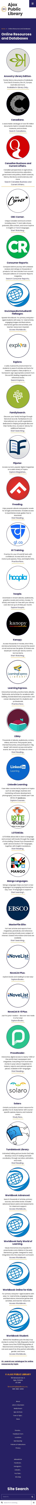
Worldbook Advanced (18, 1195)
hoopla (18, 593)
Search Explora (18, 380)
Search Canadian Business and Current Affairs (18, 183)
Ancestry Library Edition (18, 76)
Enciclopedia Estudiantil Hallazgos (18, 312)
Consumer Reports (18, 262)
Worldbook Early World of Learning (18, 1242)
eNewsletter (18, 1459)
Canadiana (18, 119)
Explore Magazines (18, 472)
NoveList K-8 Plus (18, 1011)
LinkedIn (18, 1470)
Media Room (18, 1408)
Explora (18, 361)
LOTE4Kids (18, 832)
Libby (18, 736)
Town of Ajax (18, 1416)
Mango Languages (18, 881)
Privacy (18, 1448)
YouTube (18, 1473)
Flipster (18, 463)
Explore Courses (18, 800)
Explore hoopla (18, 607)
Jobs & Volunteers (18, 1405)
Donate (18, 1430)
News (18, 1419)
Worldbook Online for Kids (18, 1289)
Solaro (18, 1103)
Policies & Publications (18, 1444)
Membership (18, 1441)
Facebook (18, 1463)
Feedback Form (18, 1434)
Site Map (18, 1477)
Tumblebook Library (18, 1149)
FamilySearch (18, 412)
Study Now (18, 1117)
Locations (18, 1437)
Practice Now (18, 561)
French (18, 228)
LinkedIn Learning (18, 784)
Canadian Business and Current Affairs (18, 165)
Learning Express (18, 688)
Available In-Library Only (18, 87)
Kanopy (18, 639)
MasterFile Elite (18, 924)
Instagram (18, 1466)
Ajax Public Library (15, 9)
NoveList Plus (18, 972)
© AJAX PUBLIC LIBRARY (18, 1374)
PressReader (18, 1053)
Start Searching (18, 431)
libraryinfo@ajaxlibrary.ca (18, 1387)
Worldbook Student (18, 1335)
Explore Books (18, 979)
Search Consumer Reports (18, 278)
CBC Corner (18, 216)
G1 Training (18, 550)
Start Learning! (18, 892)
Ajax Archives (18, 1412)
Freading (18, 504)
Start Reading (18, 518)
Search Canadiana (18, 131)
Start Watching (18, 230)
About (18, 1401)
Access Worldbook (18, 329)
